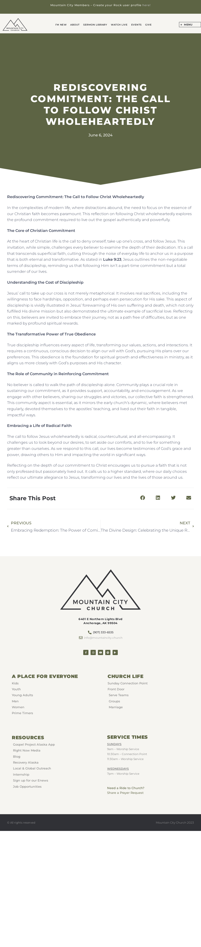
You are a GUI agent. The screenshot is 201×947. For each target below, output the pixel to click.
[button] (142, 498)
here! (146, 5)
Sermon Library (95, 24)
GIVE (147, 24)
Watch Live (119, 24)
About (75, 24)
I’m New (62, 24)
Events (136, 24)
